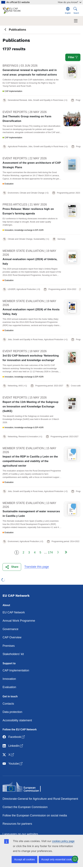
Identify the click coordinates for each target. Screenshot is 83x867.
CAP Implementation (16, 670)
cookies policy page (63, 841)
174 (50, 552)
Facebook (14, 737)
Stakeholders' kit (13, 654)
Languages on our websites (20, 834)
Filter (73, 57)
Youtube (13, 764)
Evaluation (9, 687)
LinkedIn (13, 746)
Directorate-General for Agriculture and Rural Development (40, 798)
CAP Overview (12, 637)
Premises (9, 645)
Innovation (9, 678)
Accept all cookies (24, 859)
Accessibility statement (17, 720)
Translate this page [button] (36, 566)
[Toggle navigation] (75, 20)
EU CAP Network (14, 612)
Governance (10, 629)
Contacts (8, 703)
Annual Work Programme (19, 620)
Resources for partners (17, 823)
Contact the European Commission (25, 807)
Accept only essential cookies (58, 859)
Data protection (12, 712)
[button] (12, 567)
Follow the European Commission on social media (35, 815)
